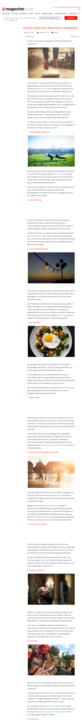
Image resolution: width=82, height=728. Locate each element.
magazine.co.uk (43, 32)
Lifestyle (55, 32)
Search (71, 18)
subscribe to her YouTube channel (53, 445)
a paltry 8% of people (44, 89)
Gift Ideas (15, 13)
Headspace (31, 625)
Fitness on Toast (57, 174)
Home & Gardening (61, 13)
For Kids (37, 13)
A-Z (79, 13)
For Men (30, 13)
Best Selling (6, 13)
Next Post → (75, 36)
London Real (35, 236)
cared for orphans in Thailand (49, 712)
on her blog (63, 315)
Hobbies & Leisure (47, 13)
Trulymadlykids (51, 505)
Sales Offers (72, 13)
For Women (23, 13)
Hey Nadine (45, 560)
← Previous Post (28, 36)
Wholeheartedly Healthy (65, 388)
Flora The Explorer (54, 706)
